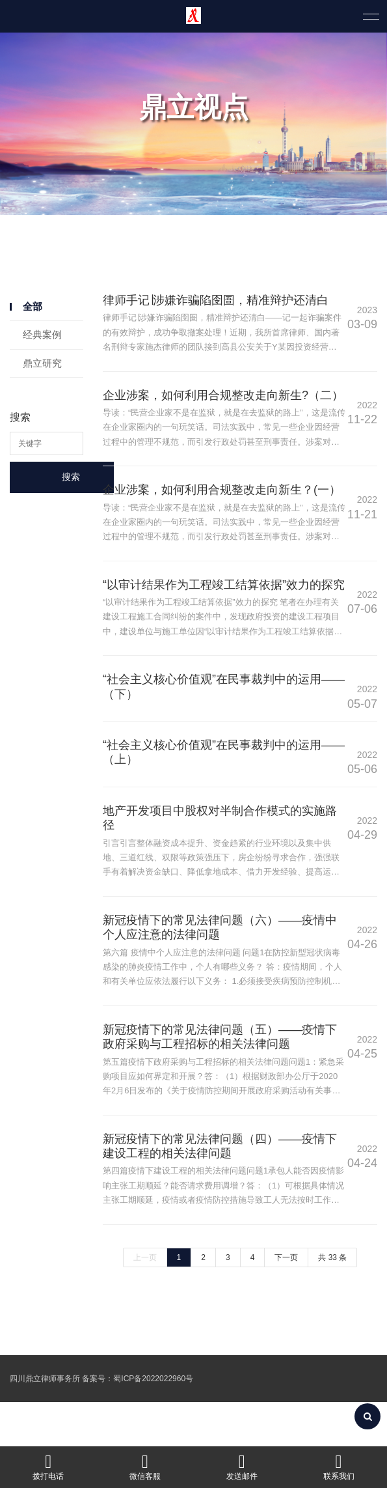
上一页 (145, 1301)
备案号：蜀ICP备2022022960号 (137, 1422)
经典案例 (42, 334)
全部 (32, 306)
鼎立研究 (42, 363)
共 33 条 (332, 1301)
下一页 (286, 1301)
